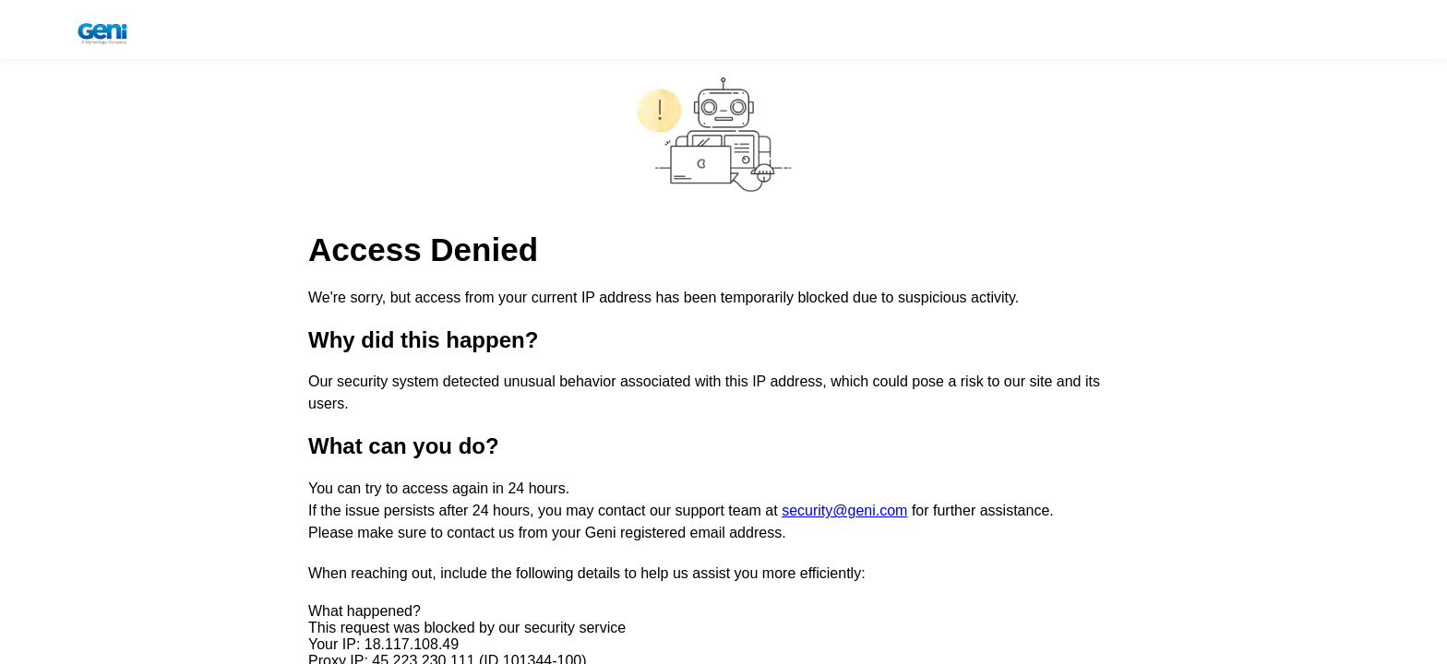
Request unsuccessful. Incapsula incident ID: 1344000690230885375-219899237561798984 (723, 332)
